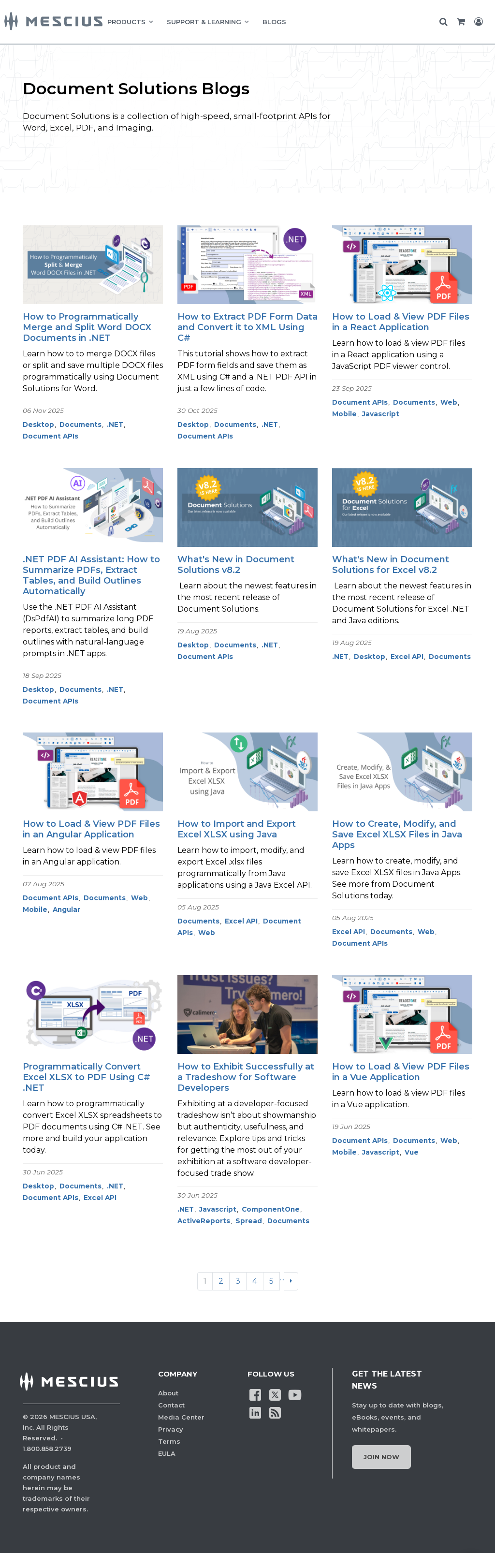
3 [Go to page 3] (237, 1281)
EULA (166, 1453)
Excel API (407, 656)
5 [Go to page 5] (271, 1281)
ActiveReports (203, 1221)
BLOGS (274, 22)
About (168, 1393)
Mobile (344, 414)
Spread (248, 1221)
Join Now (381, 1457)
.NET (115, 424)
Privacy (170, 1429)
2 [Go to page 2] (220, 1281)
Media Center (181, 1417)
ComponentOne (271, 1209)
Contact (171, 1405)
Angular (66, 909)
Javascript (380, 414)
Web (448, 402)
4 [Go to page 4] (254, 1281)
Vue (412, 1152)
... (282, 1277)
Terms (169, 1441)
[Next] (291, 1281)
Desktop (38, 424)
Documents (80, 424)
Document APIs (50, 436)
